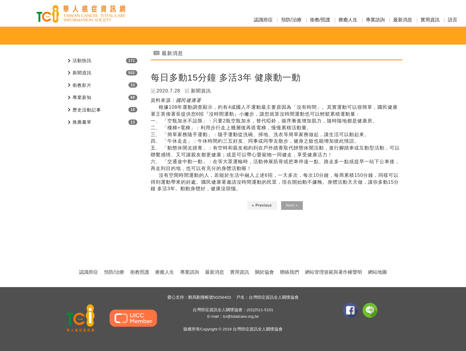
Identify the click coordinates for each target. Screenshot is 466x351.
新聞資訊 (82, 72)
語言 (452, 19)
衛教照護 (139, 272)
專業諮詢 (375, 19)
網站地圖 (377, 272)
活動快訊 (82, 60)
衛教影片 (82, 85)
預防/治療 (291, 19)
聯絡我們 (289, 272)
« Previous (262, 205)
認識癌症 (263, 19)
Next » (292, 205)
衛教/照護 (320, 19)
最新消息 (402, 19)
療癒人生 (348, 19)
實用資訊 (430, 19)
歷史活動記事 (87, 109)
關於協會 (264, 272)
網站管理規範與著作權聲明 (333, 272)
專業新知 (82, 97)
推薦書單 (82, 122)
